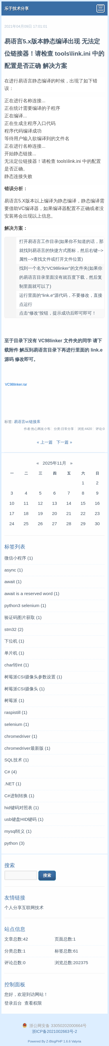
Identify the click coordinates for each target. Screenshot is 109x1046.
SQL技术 (16, 759)
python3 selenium (25, 605)
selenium (16, 724)
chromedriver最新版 (27, 748)
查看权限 (33, 1003)
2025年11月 (54, 463)
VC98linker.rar (16, 384)
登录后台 (13, 1003)
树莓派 (14, 700)
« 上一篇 (45, 442)
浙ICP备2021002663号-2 (54, 1031)
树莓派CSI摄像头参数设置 (33, 676)
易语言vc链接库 (27, 422)
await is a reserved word (31, 593)
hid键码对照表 (21, 807)
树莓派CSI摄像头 (24, 688)
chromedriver (20, 736)
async (13, 569)
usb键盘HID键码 (23, 819)
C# (10, 771)
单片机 (14, 652)
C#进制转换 (19, 795)
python (14, 843)
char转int (16, 664)
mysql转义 (17, 831)
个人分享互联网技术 (24, 907)
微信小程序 (18, 557)
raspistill (15, 712)
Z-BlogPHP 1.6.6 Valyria (63, 1041)
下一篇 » (64, 442)
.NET (12, 783)
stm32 (13, 629)
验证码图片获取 (23, 617)
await (13, 581)
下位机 (14, 640)
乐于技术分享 (16, 8)
